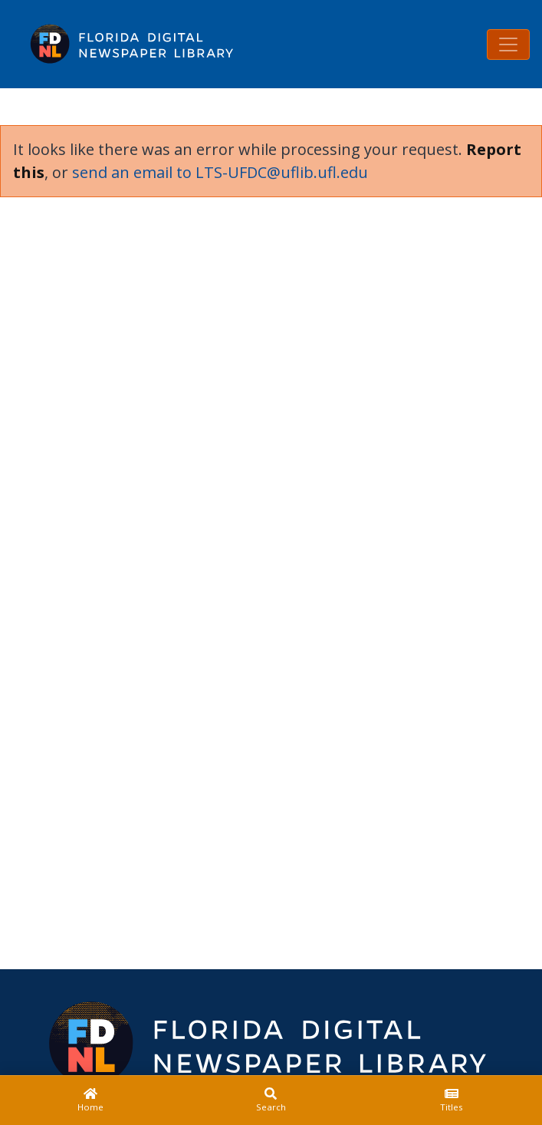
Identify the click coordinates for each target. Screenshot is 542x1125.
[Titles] (451, 1100)
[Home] (90, 1100)
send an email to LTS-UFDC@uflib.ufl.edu (220, 172)
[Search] (271, 1100)
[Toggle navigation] (508, 44)
